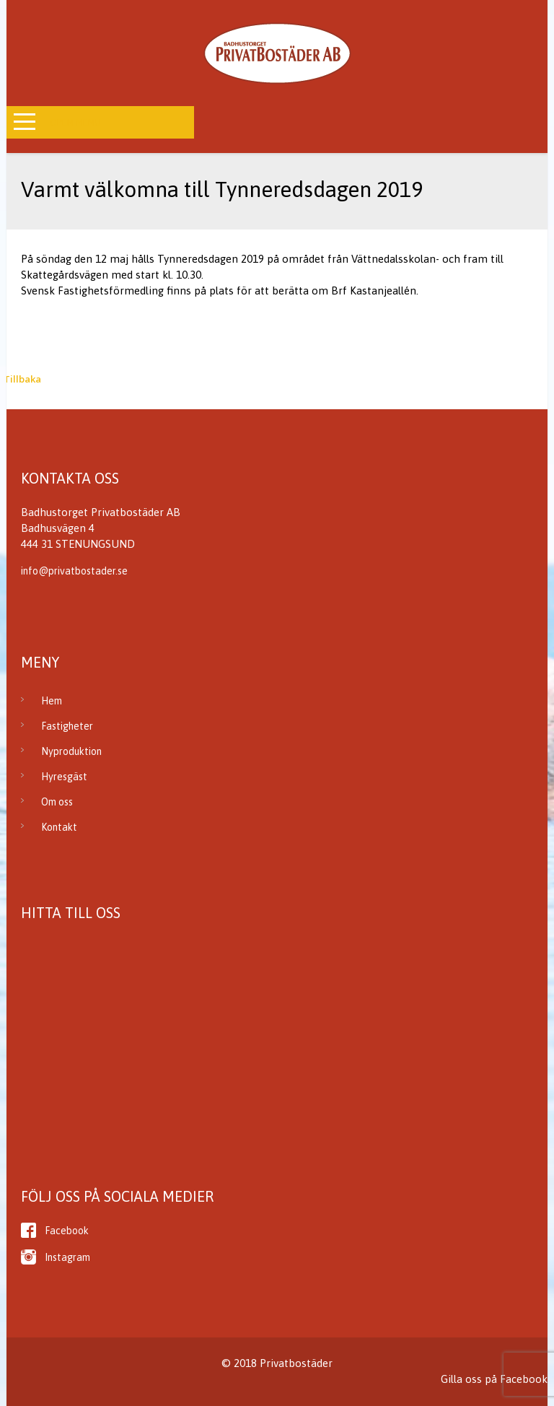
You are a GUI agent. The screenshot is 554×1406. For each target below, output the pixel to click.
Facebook (67, 1230)
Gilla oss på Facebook (494, 1379)
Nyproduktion (71, 751)
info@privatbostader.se (74, 571)
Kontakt (59, 827)
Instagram (67, 1257)
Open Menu (75, 122)
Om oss (57, 802)
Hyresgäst (64, 776)
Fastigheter (67, 726)
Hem (51, 701)
